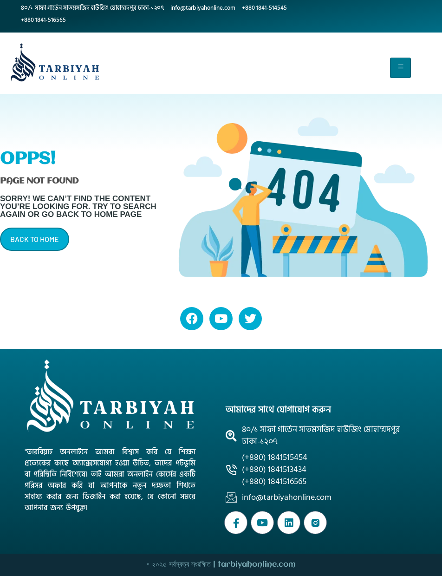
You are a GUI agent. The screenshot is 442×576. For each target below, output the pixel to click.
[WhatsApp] (288, 522)
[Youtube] (262, 522)
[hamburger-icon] (400, 68)
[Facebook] (235, 522)
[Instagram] (315, 522)
